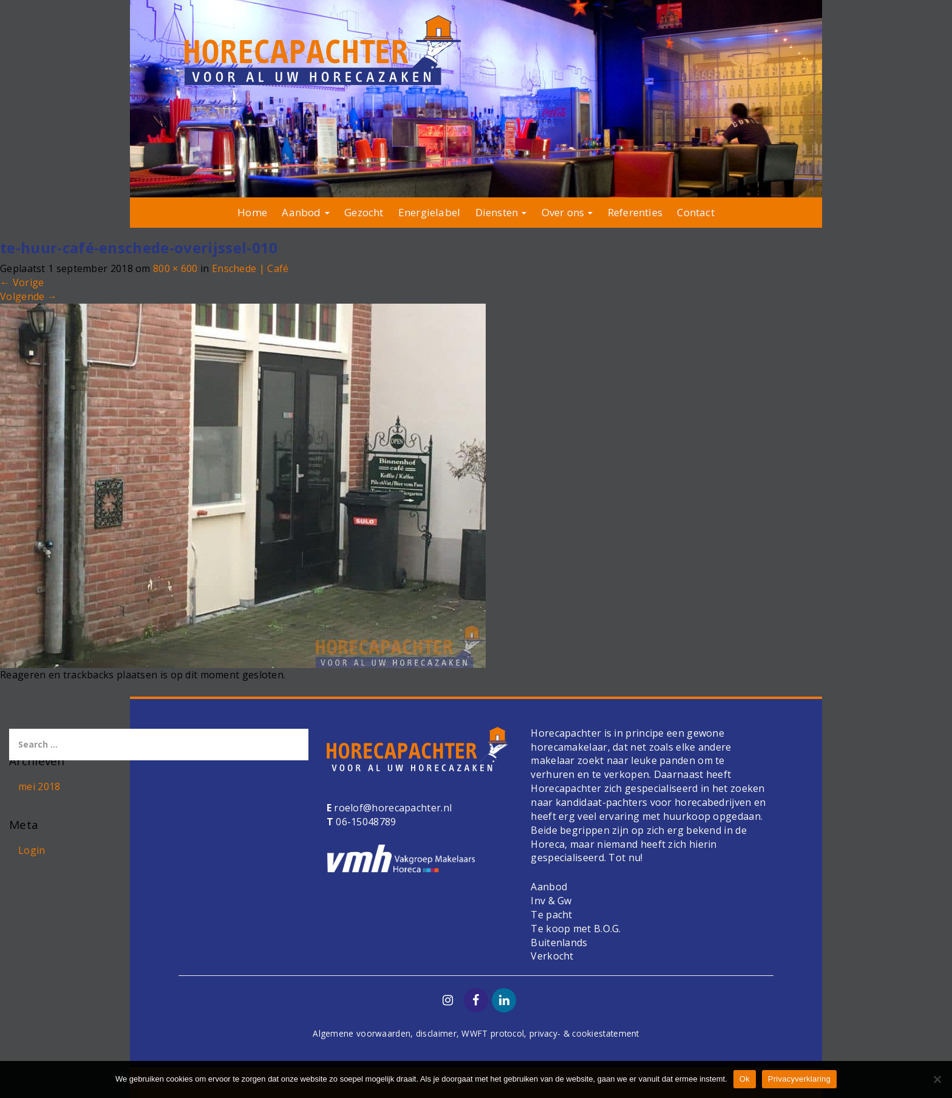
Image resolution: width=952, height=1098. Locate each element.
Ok (744, 1078)
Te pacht (551, 914)
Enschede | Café (250, 268)
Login (32, 850)
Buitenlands (559, 942)
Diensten (501, 212)
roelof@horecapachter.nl (392, 807)
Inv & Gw (551, 900)
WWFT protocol (492, 1033)
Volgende (28, 296)
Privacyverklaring (799, 1078)
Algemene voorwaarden (361, 1033)
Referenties (635, 212)
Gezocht (363, 212)
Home (252, 212)
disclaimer (436, 1033)
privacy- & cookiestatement (584, 1033)
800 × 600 (175, 268)
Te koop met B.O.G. (575, 928)
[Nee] (937, 1079)
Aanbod (305, 212)
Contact (695, 212)
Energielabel (429, 212)
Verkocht (552, 956)
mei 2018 (39, 786)
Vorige (22, 282)
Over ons (567, 212)
